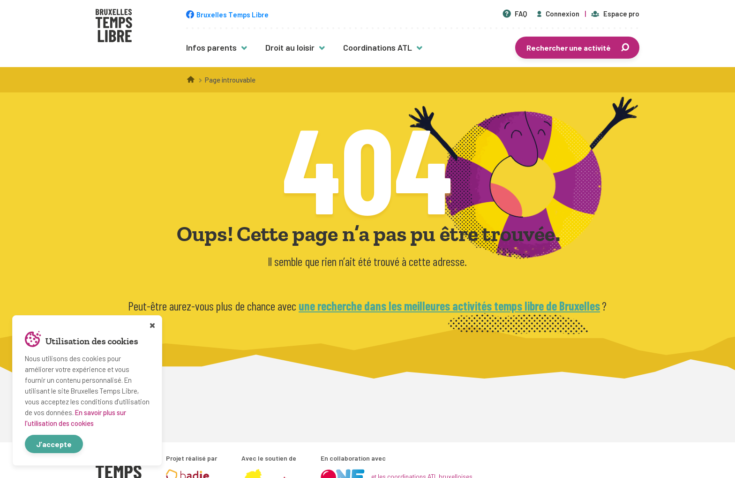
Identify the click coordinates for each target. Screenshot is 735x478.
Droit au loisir (290, 47)
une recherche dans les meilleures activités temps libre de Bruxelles (449, 305)
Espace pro (615, 13)
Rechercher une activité (578, 48)
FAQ (514, 13)
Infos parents (211, 47)
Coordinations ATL (377, 47)
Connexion (557, 13)
